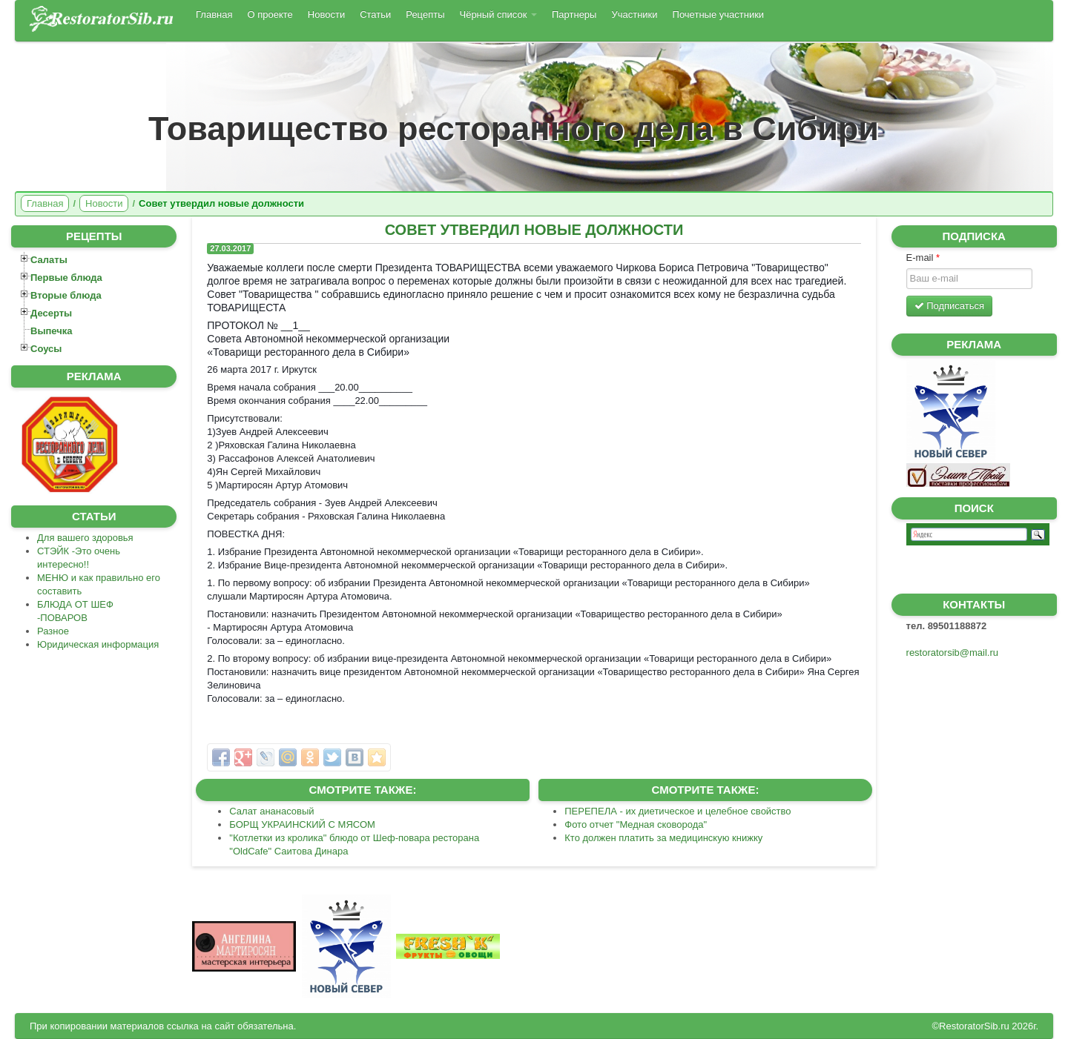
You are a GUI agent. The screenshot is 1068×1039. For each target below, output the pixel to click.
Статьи (375, 14)
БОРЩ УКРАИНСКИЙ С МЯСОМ (302, 824)
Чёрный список (498, 14)
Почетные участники (719, 14)
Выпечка (51, 330)
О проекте (269, 14)
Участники (634, 14)
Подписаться (949, 305)
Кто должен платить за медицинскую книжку (663, 837)
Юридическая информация (98, 644)
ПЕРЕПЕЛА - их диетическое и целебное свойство (677, 811)
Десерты (51, 313)
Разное (53, 631)
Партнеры (574, 14)
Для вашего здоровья (85, 537)
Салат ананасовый (271, 811)
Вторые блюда (66, 295)
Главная (214, 14)
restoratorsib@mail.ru (952, 652)
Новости (326, 14)
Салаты (48, 259)
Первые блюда (66, 277)
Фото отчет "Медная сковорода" (635, 824)
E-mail (923, 257)
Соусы (46, 348)
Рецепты (425, 14)
